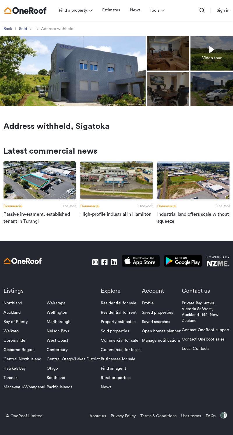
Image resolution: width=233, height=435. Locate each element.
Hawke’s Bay (16, 375)
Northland (14, 310)
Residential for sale (119, 310)
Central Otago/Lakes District (73, 366)
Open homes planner (160, 338)
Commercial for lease (121, 357)
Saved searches (155, 329)
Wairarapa (56, 310)
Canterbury (57, 357)
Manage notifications (160, 347)
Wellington (57, 320)
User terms (190, 423)
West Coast (58, 347)
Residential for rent (119, 320)
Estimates (112, 10)
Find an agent (113, 375)
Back (9, 29)
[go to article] (40, 197)
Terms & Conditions (157, 423)
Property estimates (118, 329)
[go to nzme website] (216, 269)
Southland (56, 385)
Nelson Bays (58, 338)
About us (96, 423)
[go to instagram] (94, 268)
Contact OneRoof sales (202, 346)
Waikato (12, 338)
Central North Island (24, 366)
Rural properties (116, 385)
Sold (24, 29)
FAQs (209, 423)
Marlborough (59, 329)
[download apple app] (139, 269)
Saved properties (156, 320)
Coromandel (16, 347)
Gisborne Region (20, 357)
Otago (53, 375)
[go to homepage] (26, 10)
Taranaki (12, 385)
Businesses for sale (118, 366)
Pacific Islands (60, 394)
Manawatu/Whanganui (26, 394)
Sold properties (115, 338)
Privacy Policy (122, 423)
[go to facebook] (103, 268)
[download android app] (182, 269)
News (136, 10)
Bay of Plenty (17, 329)
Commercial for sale (120, 347)
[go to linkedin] (112, 268)
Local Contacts (194, 356)
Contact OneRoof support (204, 337)
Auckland (13, 320)
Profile (147, 310)
